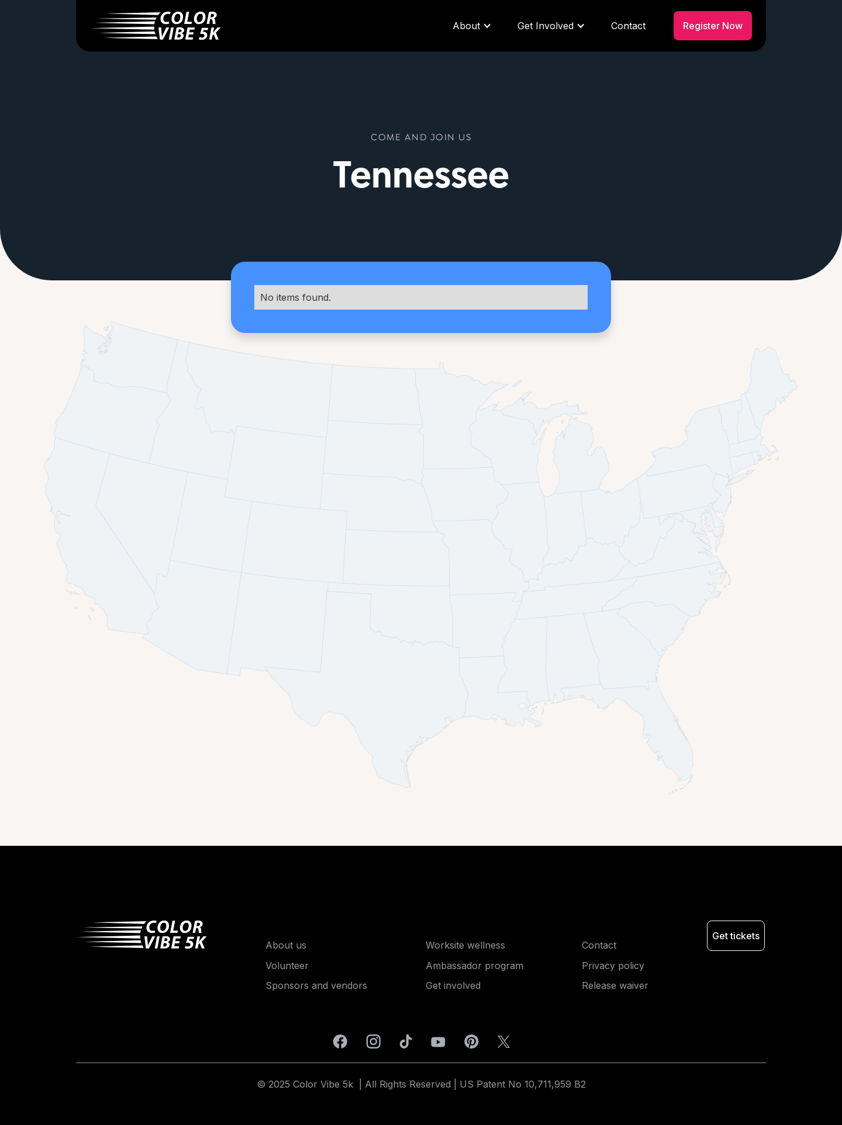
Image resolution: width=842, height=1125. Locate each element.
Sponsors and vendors (316, 985)
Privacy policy (613, 965)
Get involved (453, 985)
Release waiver (615, 985)
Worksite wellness (465, 945)
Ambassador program (474, 965)
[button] (471, 25)
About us (285, 945)
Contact (628, 26)
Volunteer (287, 965)
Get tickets (736, 936)
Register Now (713, 26)
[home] (264, 26)
